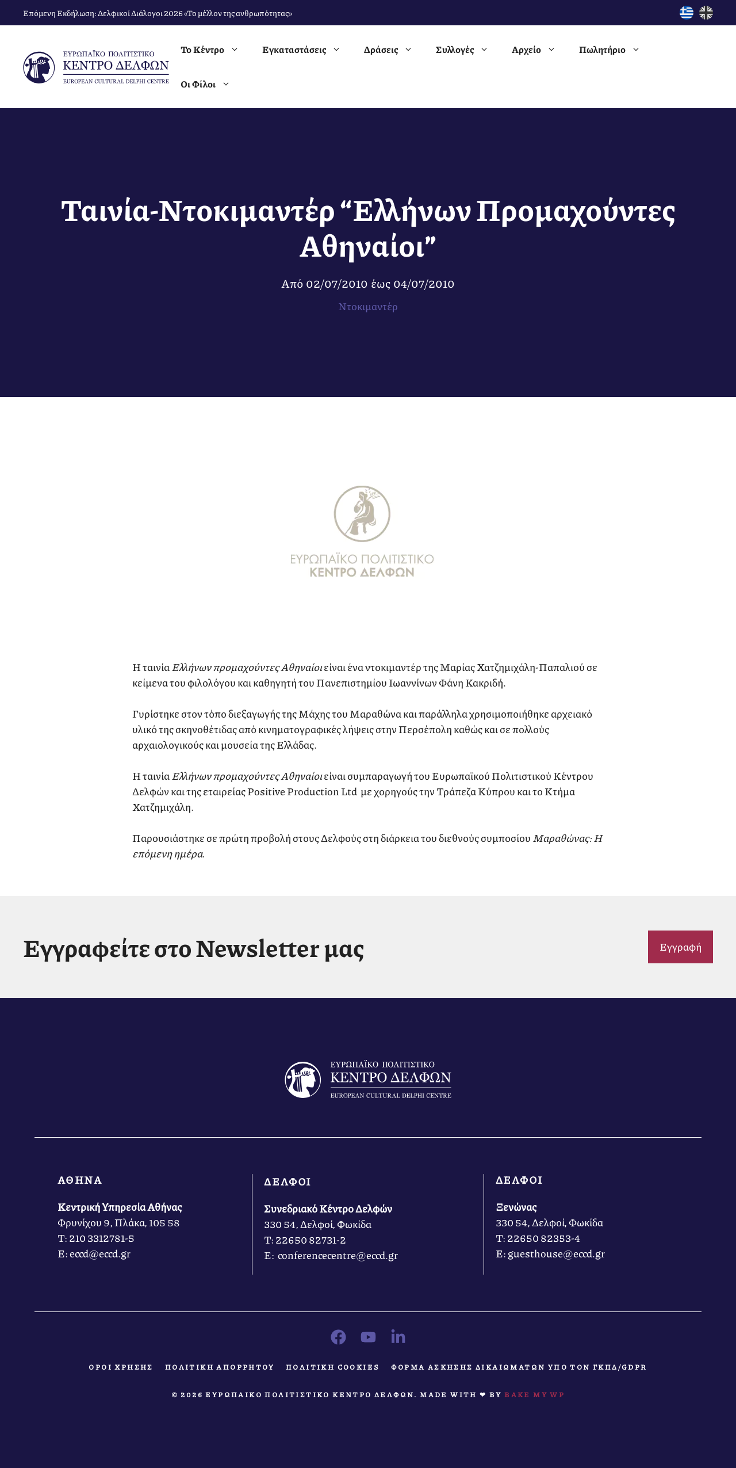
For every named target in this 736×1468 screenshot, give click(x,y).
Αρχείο (540, 49)
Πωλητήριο (615, 49)
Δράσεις (394, 49)
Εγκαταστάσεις (307, 49)
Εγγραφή (681, 946)
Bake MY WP (534, 1395)
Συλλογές (468, 49)
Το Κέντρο (216, 49)
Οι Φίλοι (211, 84)
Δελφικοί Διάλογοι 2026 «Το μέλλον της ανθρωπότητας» (195, 12)
